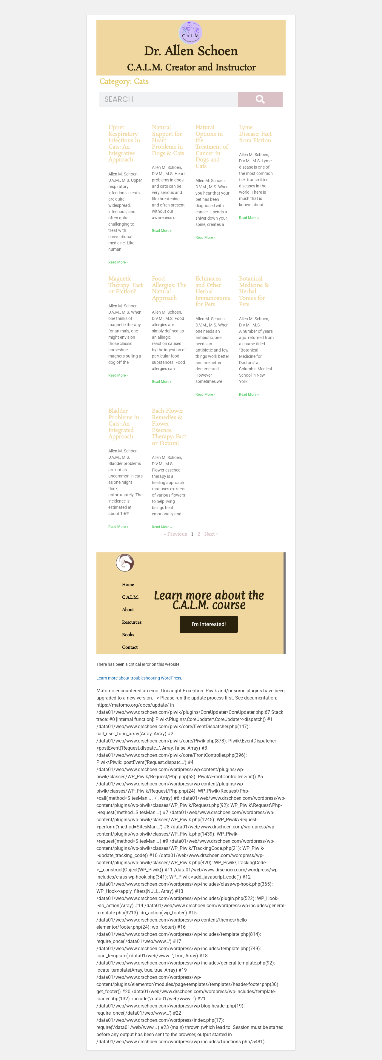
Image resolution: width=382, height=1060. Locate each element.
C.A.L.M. (128, 597)
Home (128, 585)
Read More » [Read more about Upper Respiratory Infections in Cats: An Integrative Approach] (118, 262)
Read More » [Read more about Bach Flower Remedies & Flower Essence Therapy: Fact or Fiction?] (162, 527)
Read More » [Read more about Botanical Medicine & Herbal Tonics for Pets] (249, 394)
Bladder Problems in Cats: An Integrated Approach (123, 424)
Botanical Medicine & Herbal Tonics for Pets (254, 292)
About (128, 610)
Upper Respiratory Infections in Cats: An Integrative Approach (124, 144)
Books (128, 635)
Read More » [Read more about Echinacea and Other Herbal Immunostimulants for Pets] (205, 394)
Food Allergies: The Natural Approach (169, 288)
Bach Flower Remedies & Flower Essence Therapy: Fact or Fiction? (169, 427)
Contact (128, 648)
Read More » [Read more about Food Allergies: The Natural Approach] (162, 382)
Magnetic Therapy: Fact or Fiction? (125, 285)
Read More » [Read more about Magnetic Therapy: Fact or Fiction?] (118, 375)
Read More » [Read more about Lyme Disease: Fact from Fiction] (249, 218)
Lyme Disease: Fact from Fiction (255, 134)
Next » (211, 534)
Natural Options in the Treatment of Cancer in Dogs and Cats (211, 147)
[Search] (260, 99)
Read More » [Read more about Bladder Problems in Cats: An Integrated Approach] (118, 527)
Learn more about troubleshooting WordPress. (139, 678)
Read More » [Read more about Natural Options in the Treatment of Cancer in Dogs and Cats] (205, 237)
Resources (128, 622)
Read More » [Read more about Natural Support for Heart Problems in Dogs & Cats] (162, 231)
